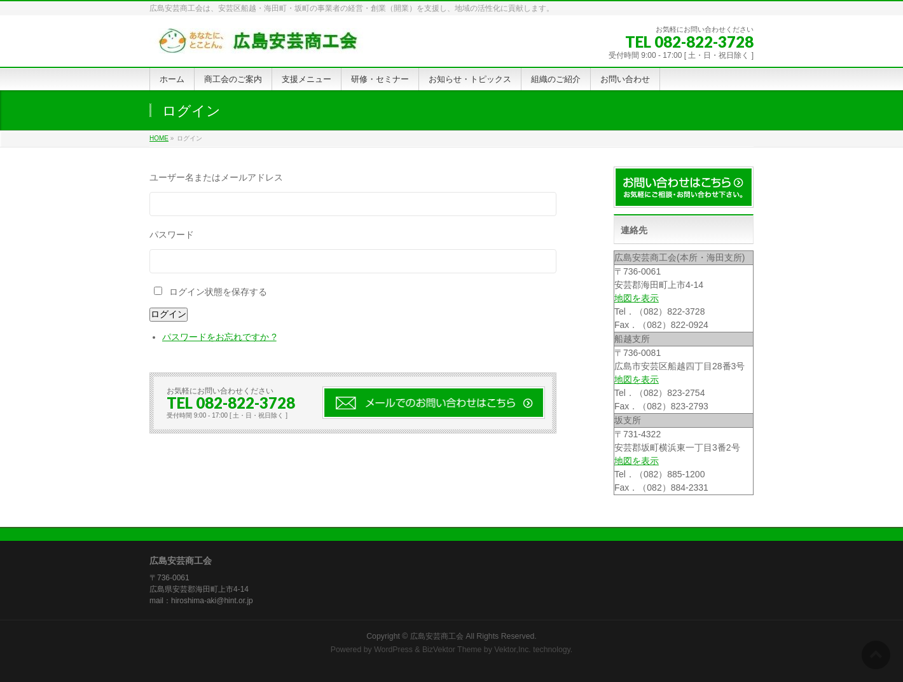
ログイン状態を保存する (218, 292)
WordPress (393, 649)
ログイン (168, 314)
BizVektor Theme (452, 649)
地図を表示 (636, 298)
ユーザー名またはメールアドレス (216, 177)
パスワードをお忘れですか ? (219, 337)
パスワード (171, 234)
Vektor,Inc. (512, 649)
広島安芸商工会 (437, 636)
